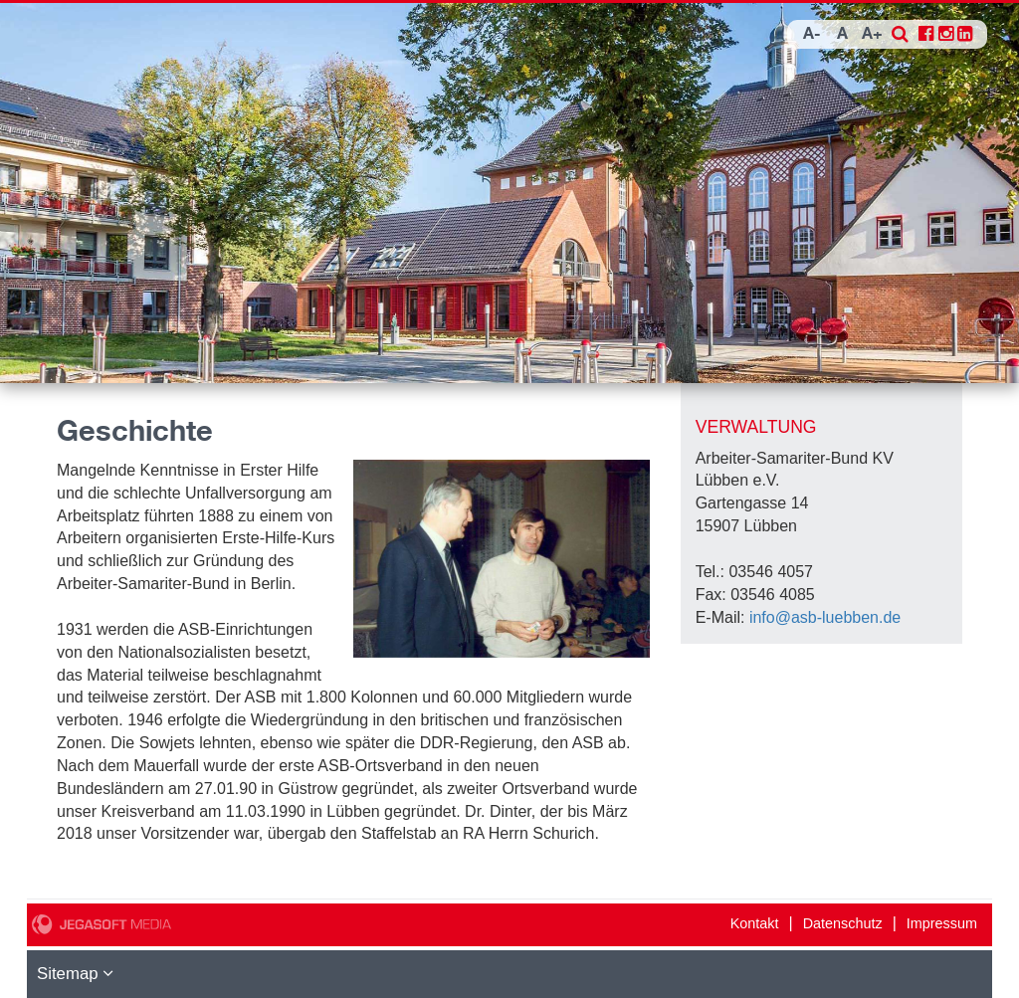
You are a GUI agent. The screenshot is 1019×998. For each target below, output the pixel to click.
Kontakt (754, 923)
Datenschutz (843, 923)
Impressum (942, 923)
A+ (872, 34)
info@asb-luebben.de (825, 617)
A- (812, 34)
